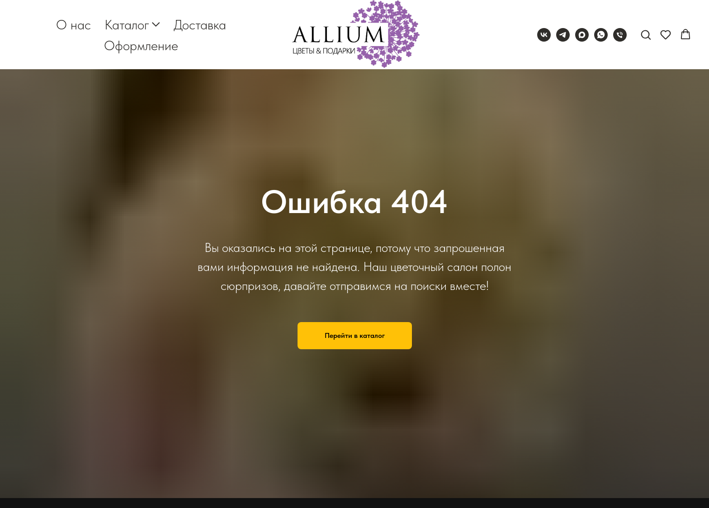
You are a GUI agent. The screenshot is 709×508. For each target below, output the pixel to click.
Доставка (200, 24)
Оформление (141, 45)
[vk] (544, 35)
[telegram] (563, 35)
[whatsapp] (601, 35)
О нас (73, 24)
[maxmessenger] (582, 35)
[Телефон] (620, 35)
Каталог (126, 24)
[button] (645, 34)
